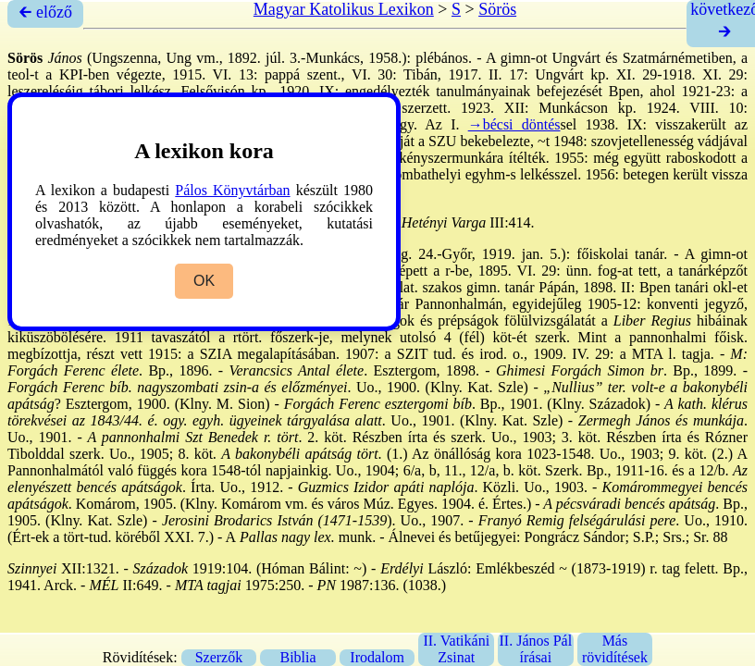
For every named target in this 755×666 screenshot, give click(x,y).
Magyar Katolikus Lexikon (344, 9)
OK (204, 281)
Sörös (497, 9)
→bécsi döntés (514, 124)
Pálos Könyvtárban (232, 190)
